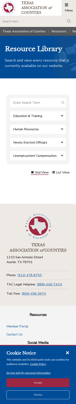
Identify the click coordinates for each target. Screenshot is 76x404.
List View (61, 173)
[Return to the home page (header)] (8, 7)
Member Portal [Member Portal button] (17, 326)
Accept (38, 382)
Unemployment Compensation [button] (35, 156)
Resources (58, 31)
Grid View (40, 173)
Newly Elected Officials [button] (30, 142)
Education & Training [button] (27, 116)
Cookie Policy (38, 364)
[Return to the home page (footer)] (38, 226)
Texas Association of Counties (24, 31)
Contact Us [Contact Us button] (14, 334)
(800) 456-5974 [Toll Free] (34, 293)
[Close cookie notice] (67, 353)
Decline (38, 394)
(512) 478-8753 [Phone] (29, 275)
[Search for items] (35, 103)
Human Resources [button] (26, 129)
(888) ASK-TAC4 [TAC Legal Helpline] (49, 284)
